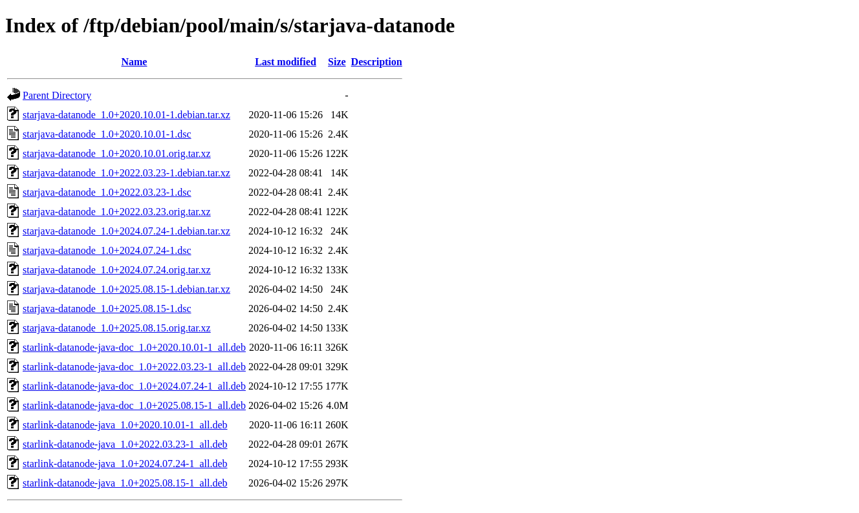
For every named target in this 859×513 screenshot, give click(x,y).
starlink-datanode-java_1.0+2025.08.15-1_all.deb (125, 482)
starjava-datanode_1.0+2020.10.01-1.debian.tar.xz (126, 114)
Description (376, 61)
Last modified (285, 61)
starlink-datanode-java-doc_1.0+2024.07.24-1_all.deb (134, 386)
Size (337, 61)
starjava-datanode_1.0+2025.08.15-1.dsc (107, 308)
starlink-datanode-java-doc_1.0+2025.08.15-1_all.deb (134, 405)
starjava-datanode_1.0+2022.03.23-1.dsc (107, 192)
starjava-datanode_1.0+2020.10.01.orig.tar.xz (117, 153)
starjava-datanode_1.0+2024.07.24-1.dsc (107, 250)
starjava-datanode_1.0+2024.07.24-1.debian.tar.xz (126, 230)
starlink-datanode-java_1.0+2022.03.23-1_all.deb (125, 444)
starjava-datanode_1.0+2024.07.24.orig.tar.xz (117, 269)
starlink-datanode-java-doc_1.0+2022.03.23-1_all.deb (134, 366)
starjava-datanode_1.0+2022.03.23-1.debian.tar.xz (126, 172)
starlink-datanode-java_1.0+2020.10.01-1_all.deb (125, 424)
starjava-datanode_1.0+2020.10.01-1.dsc (107, 134)
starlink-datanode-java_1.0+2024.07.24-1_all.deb (125, 463)
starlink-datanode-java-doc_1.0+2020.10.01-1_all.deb (134, 347)
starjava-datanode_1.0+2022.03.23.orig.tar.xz (117, 211)
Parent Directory (57, 95)
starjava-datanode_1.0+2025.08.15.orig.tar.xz (117, 327)
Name (134, 61)
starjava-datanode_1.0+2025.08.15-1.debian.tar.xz (126, 289)
